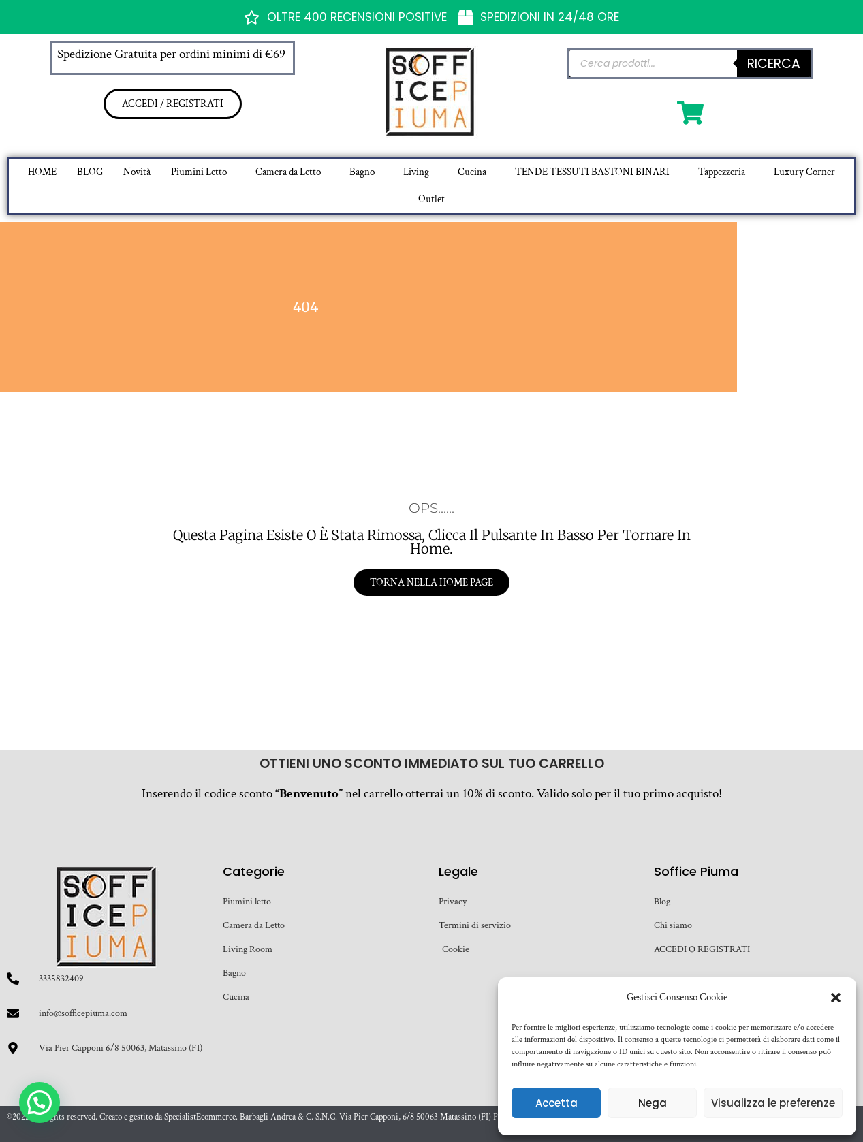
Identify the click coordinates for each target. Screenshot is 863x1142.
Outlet (431, 199)
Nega (652, 1103)
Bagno (362, 171)
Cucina (472, 171)
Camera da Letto (288, 171)
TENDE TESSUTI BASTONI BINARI (592, 171)
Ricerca (773, 63)
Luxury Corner (804, 171)
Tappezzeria (721, 171)
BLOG (90, 171)
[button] (836, 997)
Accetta (556, 1103)
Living (416, 171)
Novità (137, 171)
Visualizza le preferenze (773, 1103)
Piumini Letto (199, 171)
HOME (42, 171)
